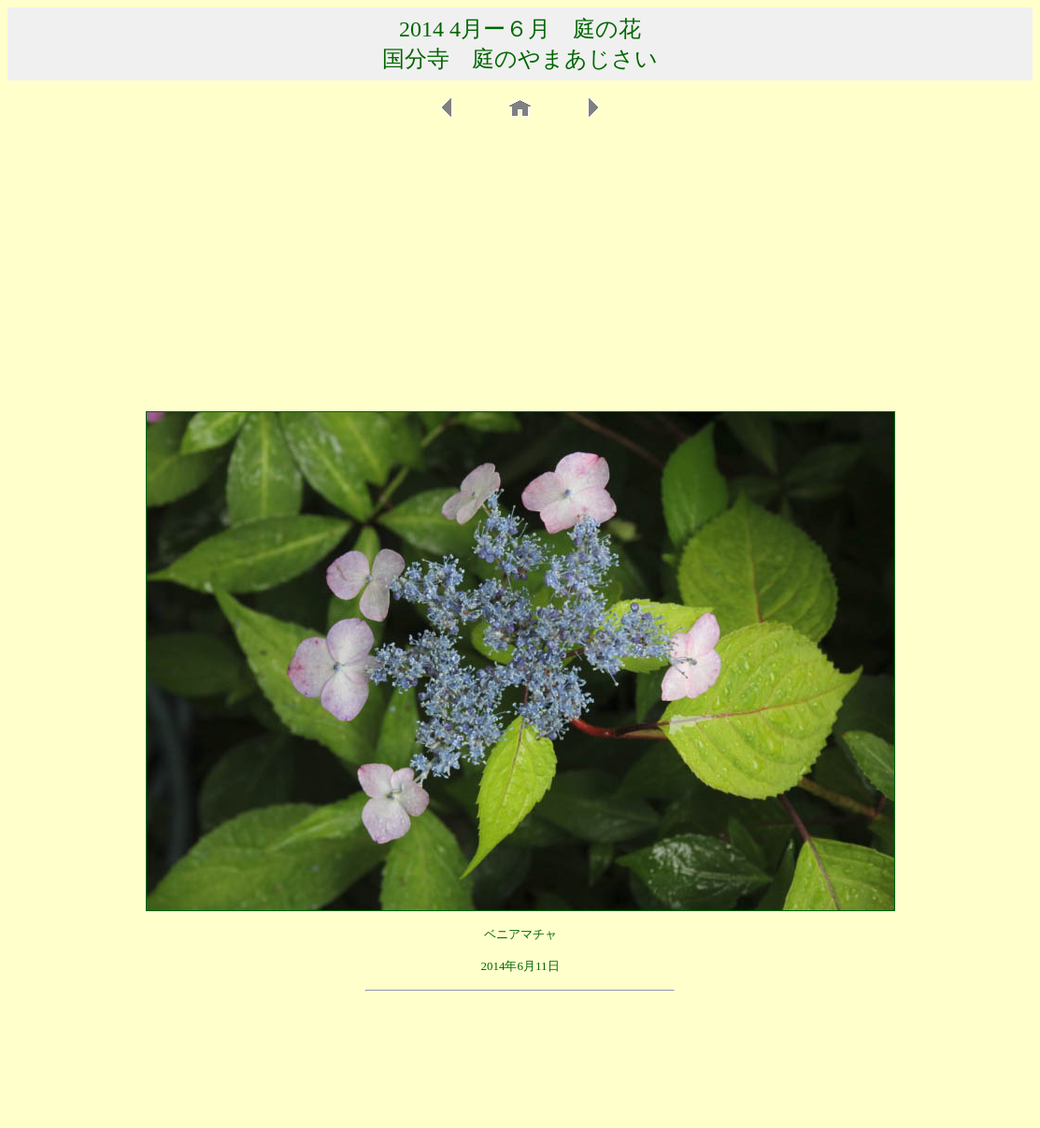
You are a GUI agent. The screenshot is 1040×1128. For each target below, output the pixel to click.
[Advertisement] (520, 265)
